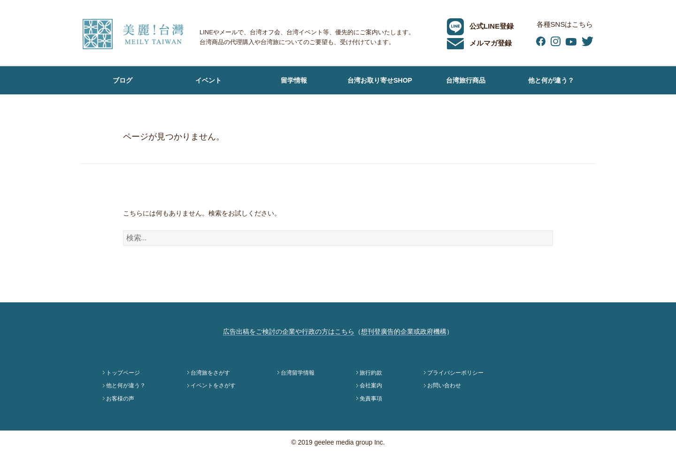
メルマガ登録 (479, 43)
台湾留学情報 (298, 372)
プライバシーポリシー (455, 372)
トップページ (123, 372)
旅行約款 (371, 372)
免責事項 (371, 398)
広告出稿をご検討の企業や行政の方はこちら (288, 331)
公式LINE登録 (480, 26)
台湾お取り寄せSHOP (379, 80)
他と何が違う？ (551, 80)
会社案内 (371, 385)
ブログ (122, 80)
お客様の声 (122, 108)
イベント (208, 80)
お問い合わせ (444, 385)
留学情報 (294, 80)
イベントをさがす (213, 385)
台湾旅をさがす (210, 372)
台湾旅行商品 (465, 80)
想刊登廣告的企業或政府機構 (403, 331)
